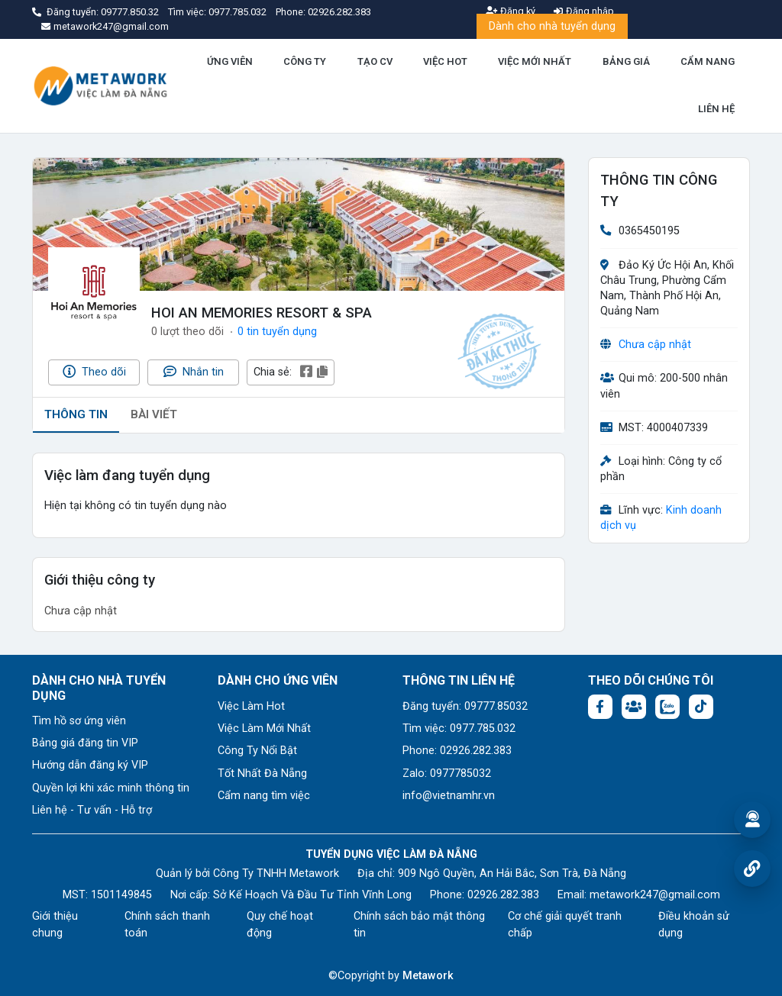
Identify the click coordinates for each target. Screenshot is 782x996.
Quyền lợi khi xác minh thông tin (110, 788)
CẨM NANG (707, 61)
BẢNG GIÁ (626, 61)
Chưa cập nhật (655, 344)
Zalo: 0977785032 (446, 773)
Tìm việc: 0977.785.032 (458, 728)
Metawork (428, 975)
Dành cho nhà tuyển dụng (552, 26)
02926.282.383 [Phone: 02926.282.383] (503, 894)
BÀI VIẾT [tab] (154, 414)
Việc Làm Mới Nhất (264, 728)
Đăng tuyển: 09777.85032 (465, 706)
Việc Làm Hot (251, 706)
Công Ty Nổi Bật (257, 750)
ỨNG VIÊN (230, 61)
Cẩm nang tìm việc (264, 795)
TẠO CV (375, 61)
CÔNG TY (304, 61)
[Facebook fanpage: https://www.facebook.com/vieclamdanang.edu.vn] (600, 707)
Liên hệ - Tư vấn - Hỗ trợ (92, 810)
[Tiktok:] (701, 707)
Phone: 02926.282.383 (457, 750)
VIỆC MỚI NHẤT (534, 61)
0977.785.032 (238, 12)
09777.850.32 (131, 12)
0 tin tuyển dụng (277, 331)
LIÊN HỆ (716, 108)
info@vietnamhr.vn (448, 795)
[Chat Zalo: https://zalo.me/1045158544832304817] (667, 707)
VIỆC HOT (445, 61)
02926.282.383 (339, 12)
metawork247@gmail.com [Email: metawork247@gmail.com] (655, 894)
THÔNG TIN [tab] (76, 414)
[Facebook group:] (634, 707)
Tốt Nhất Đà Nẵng (262, 773)
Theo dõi (94, 372)
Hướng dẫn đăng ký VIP (90, 765)
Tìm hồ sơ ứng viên (79, 720)
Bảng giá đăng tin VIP (85, 743)
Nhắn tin (193, 372)
